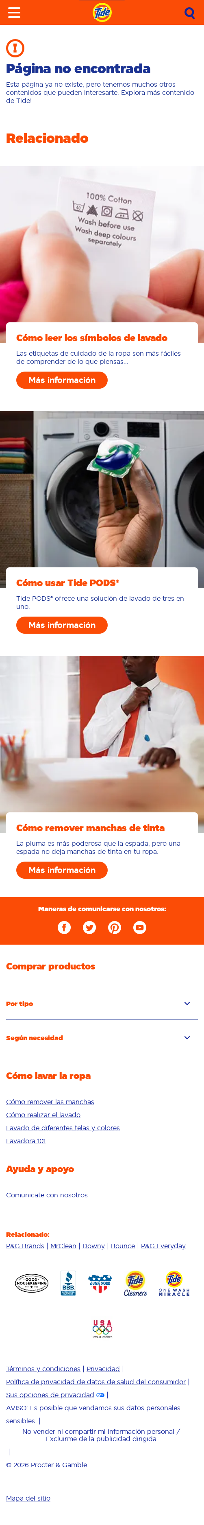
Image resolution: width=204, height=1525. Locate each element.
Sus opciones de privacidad (50, 1394)
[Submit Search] (190, 13)
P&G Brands (25, 1245)
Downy (93, 1245)
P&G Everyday (163, 1245)
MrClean (63, 1245)
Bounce (123, 1245)
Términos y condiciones (43, 1368)
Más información (61, 380)
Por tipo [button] (98, 1004)
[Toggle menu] (14, 12)
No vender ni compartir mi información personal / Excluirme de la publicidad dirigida (101, 1435)
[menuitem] (102, 1101)
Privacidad (103, 1368)
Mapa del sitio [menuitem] (28, 1498)
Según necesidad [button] (98, 1038)
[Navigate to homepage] (102, 12)
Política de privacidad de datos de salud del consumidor (96, 1381)
